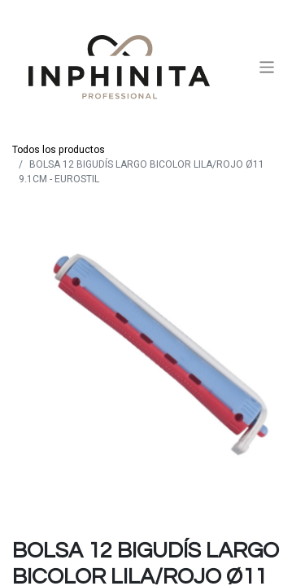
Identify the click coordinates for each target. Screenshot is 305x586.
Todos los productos (58, 149)
